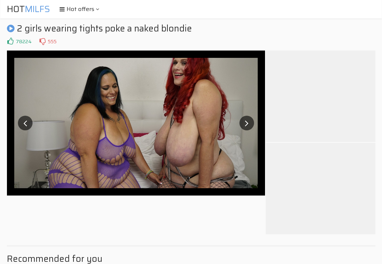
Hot (28, 9)
